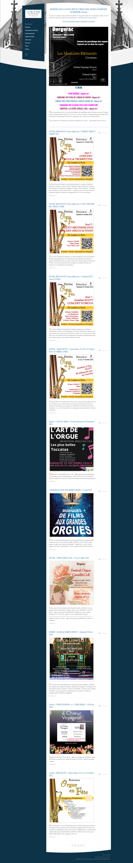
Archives (27, 49)
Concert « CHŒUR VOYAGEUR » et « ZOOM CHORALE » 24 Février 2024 (71, 705)
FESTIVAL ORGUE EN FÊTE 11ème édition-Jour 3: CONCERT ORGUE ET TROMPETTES (72, 132)
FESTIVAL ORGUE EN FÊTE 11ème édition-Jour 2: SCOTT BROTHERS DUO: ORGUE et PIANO (71, 205)
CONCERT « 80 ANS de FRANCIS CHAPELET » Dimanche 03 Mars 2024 (71, 633)
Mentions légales (106, 855)
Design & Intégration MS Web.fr (102, 857)
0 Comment (104, 133)
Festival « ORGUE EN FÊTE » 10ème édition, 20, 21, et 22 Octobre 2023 (71, 774)
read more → (53, 195)
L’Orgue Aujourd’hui (29, 33)
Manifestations (28, 24)
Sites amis (27, 42)
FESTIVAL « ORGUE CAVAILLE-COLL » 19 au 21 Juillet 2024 (69, 557)
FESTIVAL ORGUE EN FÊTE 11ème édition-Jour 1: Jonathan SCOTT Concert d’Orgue (71, 277)
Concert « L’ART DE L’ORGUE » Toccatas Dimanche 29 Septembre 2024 (71, 422)
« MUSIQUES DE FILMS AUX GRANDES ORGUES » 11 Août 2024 (70, 490)
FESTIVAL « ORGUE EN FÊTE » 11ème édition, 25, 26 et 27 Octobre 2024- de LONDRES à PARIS (71, 350)
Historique (27, 27)
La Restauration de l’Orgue (31, 30)
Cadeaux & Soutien (29, 36)
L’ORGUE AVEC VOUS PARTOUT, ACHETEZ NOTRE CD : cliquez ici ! (78, 101)
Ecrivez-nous (28, 39)
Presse (26, 46)
